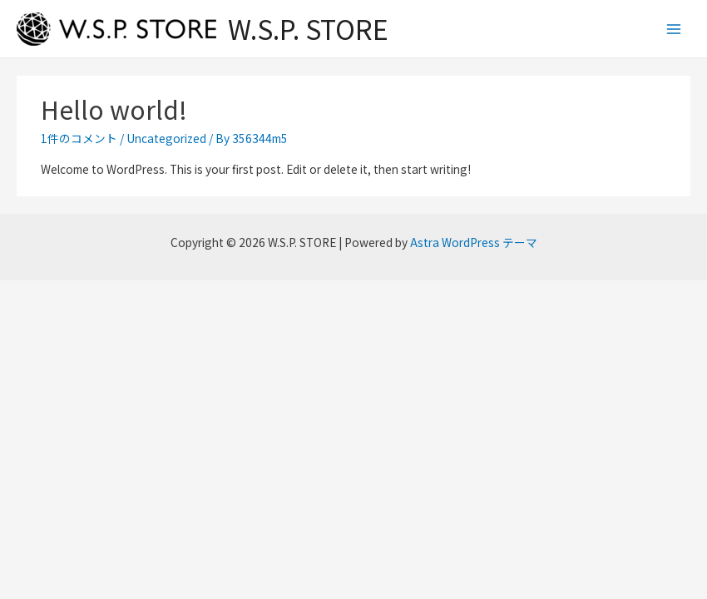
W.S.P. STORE (308, 28)
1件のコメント (79, 138)
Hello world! (114, 109)
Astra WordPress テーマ (473, 242)
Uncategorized (166, 138)
